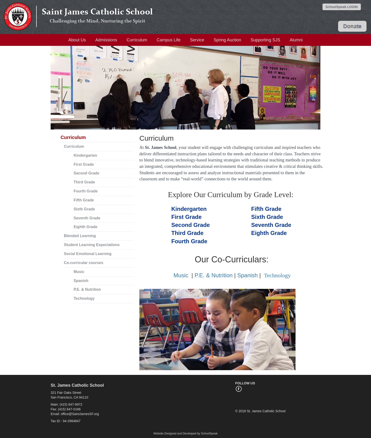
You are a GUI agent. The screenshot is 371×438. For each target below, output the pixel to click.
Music (79, 272)
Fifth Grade (84, 200)
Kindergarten (85, 155)
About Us (77, 40)
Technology (84, 298)
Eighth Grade (85, 227)
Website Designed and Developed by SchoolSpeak (185, 433)
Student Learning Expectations (92, 245)
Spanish (81, 281)
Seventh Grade (87, 218)
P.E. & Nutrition (87, 289)
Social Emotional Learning (87, 254)
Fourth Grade (85, 191)
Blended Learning (80, 236)
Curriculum (137, 40)
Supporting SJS (265, 40)
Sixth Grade (84, 209)
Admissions (106, 40)
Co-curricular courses (83, 263)
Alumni (296, 40)
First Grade (84, 164)
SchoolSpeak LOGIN (342, 7)
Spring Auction (227, 40)
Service (197, 40)
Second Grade (86, 173)
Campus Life (169, 40)
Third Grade (84, 182)
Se (190, 225)
